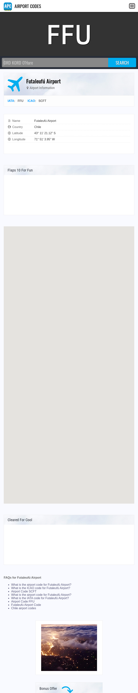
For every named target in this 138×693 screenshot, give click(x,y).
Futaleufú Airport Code (26, 604)
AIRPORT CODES (22, 6)
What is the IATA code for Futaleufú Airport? (40, 598)
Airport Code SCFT (24, 591)
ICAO (31, 100)
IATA (11, 100)
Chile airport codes (23, 608)
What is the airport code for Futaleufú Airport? (41, 584)
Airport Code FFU (22, 601)
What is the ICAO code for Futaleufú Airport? (40, 588)
